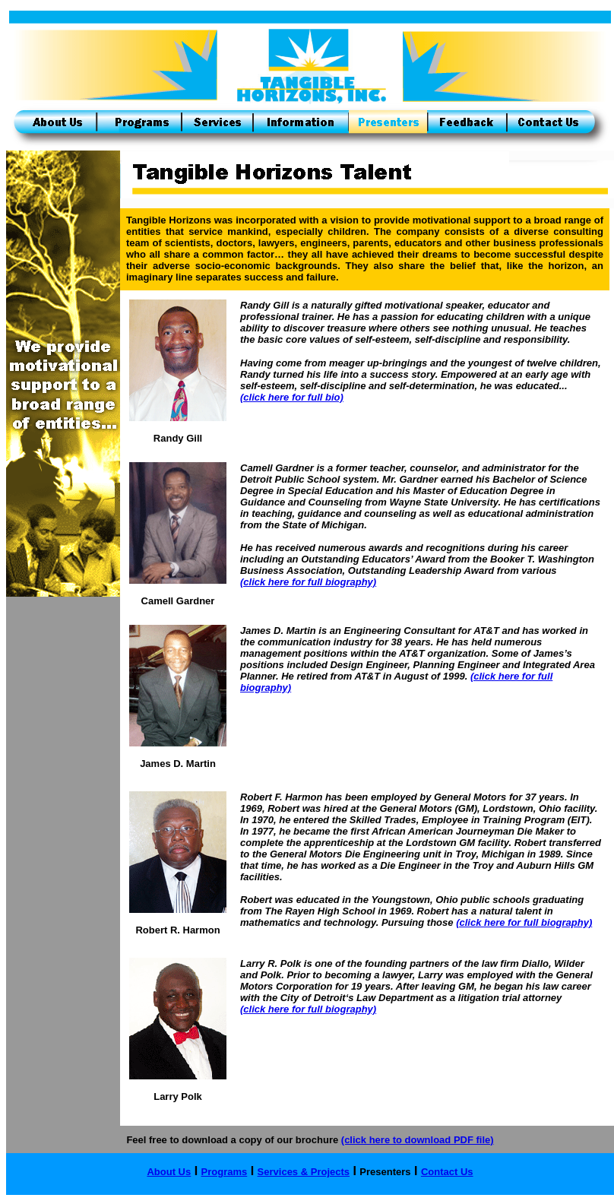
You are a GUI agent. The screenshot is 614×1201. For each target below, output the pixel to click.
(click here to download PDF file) (417, 1140)
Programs (224, 1171)
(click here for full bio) (291, 397)
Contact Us (447, 1171)
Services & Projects (304, 1171)
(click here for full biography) (308, 582)
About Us (169, 1171)
